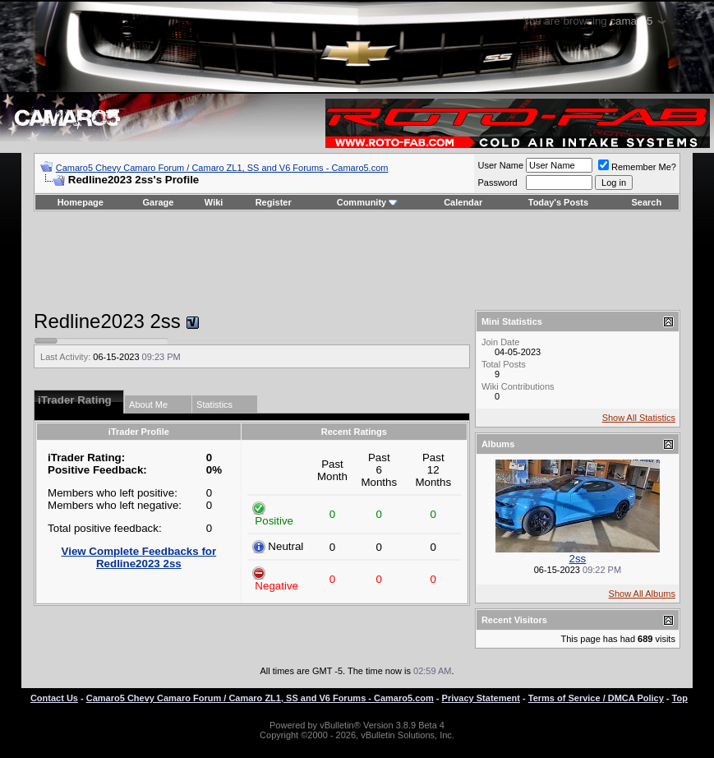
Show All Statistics (638, 418)
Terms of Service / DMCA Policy (596, 698)
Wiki (214, 202)
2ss (578, 558)
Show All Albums (642, 594)
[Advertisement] (357, 261)
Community (367, 202)
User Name (500, 165)
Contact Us (54, 698)
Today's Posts (558, 202)
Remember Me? (637, 167)
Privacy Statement (481, 698)
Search (647, 202)
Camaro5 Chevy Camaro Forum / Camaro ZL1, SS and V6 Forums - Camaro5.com (222, 168)
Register (274, 202)
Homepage (81, 202)
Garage (158, 202)
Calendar (463, 202)
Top (680, 698)
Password (497, 182)
